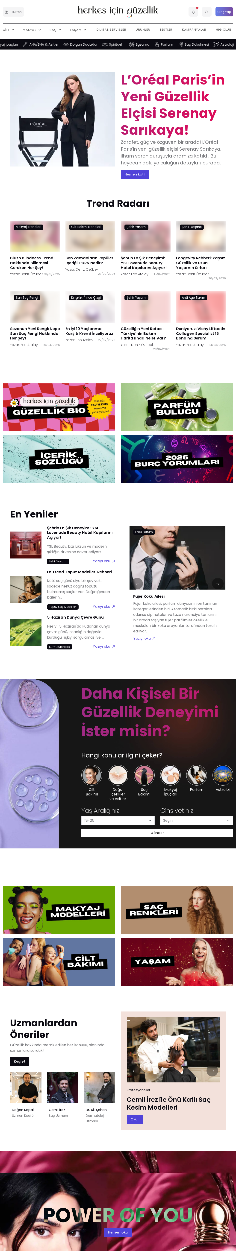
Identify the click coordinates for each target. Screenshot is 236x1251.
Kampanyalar (194, 30)
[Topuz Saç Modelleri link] (63, 607)
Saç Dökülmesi (203, 44)
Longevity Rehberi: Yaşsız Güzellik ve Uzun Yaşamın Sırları (200, 262)
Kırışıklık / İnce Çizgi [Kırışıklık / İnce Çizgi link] (86, 297)
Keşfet (19, 1061)
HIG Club (223, 30)
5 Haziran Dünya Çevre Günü (75, 617)
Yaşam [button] (76, 30)
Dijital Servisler (111, 30)
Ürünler (143, 30)
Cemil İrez (57, 1110)
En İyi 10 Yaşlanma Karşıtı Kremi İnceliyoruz (89, 331)
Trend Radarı (118, 203)
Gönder (157, 832)
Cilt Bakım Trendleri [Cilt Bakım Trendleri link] (86, 227)
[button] (193, 12)
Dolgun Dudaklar (90, 44)
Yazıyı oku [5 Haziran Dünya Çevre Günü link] (104, 646)
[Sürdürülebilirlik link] (59, 646)
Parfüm (173, 44)
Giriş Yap (224, 12)
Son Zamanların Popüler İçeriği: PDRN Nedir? (89, 260)
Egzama (149, 44)
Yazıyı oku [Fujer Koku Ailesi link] (144, 638)
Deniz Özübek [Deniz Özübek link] (32, 274)
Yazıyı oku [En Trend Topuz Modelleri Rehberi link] (104, 606)
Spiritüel (121, 44)
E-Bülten (13, 12)
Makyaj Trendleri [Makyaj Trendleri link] (28, 227)
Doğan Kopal (23, 1110)
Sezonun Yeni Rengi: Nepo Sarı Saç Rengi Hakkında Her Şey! (35, 333)
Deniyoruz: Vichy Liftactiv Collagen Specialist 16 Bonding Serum (200, 333)
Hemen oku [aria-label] (118, 1232)
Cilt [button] (7, 30)
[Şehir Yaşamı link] (58, 561)
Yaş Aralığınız (100, 810)
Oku (134, 1119)
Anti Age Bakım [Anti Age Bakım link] (193, 297)
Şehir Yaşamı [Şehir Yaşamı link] (136, 227)
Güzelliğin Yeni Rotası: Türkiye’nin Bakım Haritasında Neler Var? (143, 333)
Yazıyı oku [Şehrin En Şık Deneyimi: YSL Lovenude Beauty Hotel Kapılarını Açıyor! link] (104, 561)
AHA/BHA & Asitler (50, 44)
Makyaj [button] (30, 30)
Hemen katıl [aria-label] (135, 174)
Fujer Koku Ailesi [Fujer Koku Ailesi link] (149, 596)
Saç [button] (54, 30)
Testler (166, 30)
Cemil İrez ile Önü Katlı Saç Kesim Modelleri (168, 1103)
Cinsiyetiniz (176, 810)
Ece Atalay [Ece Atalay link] (139, 274)
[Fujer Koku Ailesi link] (177, 560)
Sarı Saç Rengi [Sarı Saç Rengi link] (27, 297)
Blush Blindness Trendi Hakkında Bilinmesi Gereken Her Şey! (32, 262)
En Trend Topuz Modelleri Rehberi (79, 572)
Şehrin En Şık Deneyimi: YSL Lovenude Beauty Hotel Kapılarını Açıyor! (144, 262)
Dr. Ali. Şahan (96, 1110)
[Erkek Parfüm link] (144, 532)
